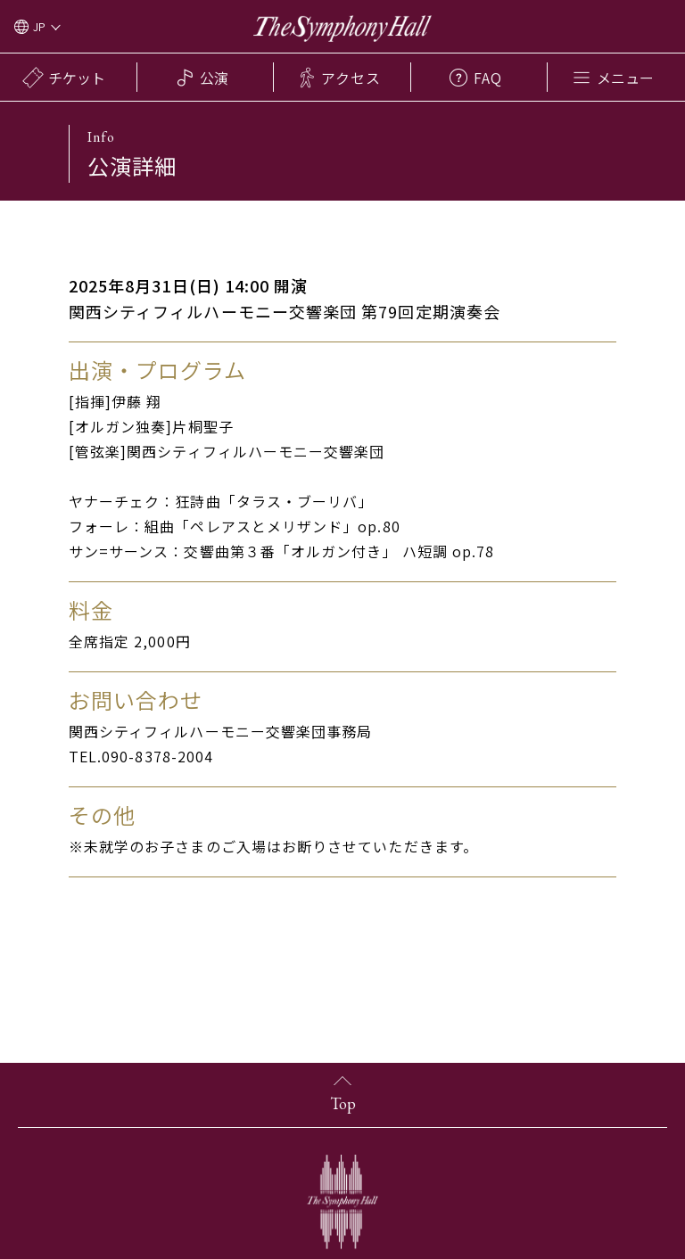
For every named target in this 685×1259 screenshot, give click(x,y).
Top (343, 1103)
